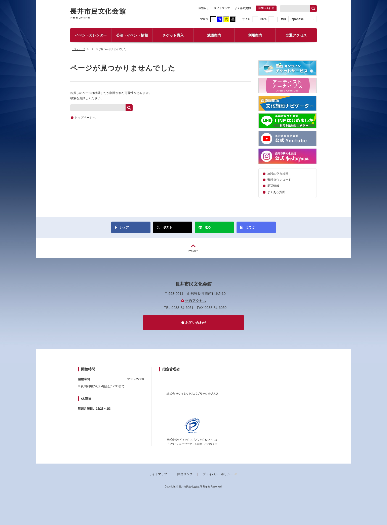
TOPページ (78, 49)
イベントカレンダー (91, 35)
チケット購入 (173, 35)
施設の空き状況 (277, 174)
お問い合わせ (266, 8)
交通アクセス (296, 35)
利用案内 (255, 35)
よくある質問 (243, 8)
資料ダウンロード (279, 180)
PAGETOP (193, 248)
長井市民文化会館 (98, 13)
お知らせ (203, 8)
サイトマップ (222, 8)
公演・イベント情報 (132, 35)
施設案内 (214, 35)
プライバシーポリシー (218, 474)
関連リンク (184, 474)
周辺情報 (273, 186)
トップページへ (85, 117)
